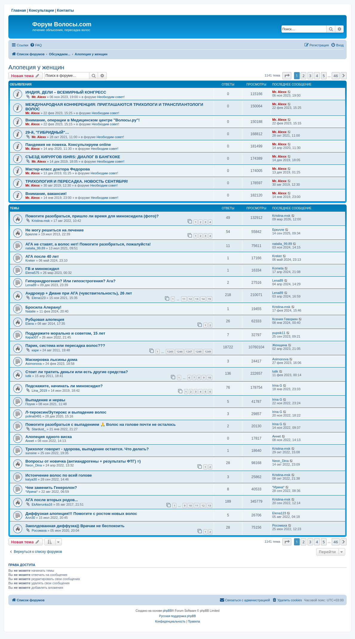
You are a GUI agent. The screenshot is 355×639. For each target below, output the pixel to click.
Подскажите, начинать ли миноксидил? (63, 386)
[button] (286, 75)
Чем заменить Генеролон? (51, 487)
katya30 (31, 479)
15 (209, 299)
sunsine (31, 453)
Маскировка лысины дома (51, 359)
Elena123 (39, 298)
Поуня (30, 404)
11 (183, 299)
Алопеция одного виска (48, 436)
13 (196, 299)
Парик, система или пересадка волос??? (65, 345)
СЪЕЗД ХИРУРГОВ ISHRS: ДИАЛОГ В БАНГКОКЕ (72, 157)
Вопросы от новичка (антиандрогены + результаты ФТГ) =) (83, 461)
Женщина (279, 345)
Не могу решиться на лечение (54, 230)
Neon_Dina (33, 465)
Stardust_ (39, 429)
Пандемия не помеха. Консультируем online (68, 144)
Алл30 (30, 517)
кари (35, 350)
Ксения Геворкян (285, 319)
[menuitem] (36, 45)
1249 (208, 351)
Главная (18, 10)
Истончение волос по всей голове (58, 475)
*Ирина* (31, 491)
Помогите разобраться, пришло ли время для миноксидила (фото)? (92, 216)
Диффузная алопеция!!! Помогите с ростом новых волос (81, 513)
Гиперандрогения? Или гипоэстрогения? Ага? (70, 281)
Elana (29, 323)
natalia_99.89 (35, 248)
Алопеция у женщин (36, 67)
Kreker (30, 260)
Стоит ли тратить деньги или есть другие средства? (76, 372)
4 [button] (317, 75)
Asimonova (33, 363)
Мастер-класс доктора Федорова (57, 169)
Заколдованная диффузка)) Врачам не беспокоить (75, 526)
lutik (28, 376)
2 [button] (303, 75)
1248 (198, 351)
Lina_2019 (39, 390)
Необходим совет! (111, 97)
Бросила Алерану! (43, 307)
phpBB (167, 610)
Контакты (65, 10)
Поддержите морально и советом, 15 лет (65, 333)
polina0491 (33, 416)
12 (190, 299)
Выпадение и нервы (45, 400)
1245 (170, 351)
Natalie (30, 311)
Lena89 (30, 285)
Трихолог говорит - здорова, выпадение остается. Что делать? (87, 449)
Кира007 (31, 337)
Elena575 (32, 272)
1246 (179, 351)
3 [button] (310, 75)
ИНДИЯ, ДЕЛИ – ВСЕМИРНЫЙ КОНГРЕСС (65, 92)
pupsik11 (278, 333)
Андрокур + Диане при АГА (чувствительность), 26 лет (78, 293)
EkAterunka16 (42, 504)
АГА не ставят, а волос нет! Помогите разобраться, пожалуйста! (88, 244)
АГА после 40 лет (42, 256)
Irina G (277, 385)
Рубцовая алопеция (44, 319)
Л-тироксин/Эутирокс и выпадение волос (65, 412)
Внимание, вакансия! (46, 193)
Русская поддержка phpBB (177, 616)
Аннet (29, 441)
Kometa (278, 268)
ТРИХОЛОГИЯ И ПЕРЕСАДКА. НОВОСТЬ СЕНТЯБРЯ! (76, 181)
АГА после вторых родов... (51, 500)
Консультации (41, 10)
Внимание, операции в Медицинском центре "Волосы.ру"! (82, 120)
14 (202, 299)
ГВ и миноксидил (42, 268)
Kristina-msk (41, 220)
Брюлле (31, 234)
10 (209, 377)
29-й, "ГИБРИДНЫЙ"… (47, 132)
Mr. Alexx (39, 97)
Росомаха (39, 530)
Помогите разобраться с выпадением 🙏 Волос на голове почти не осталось (100, 424)
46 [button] (335, 75)
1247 (189, 351)
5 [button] (324, 75)
